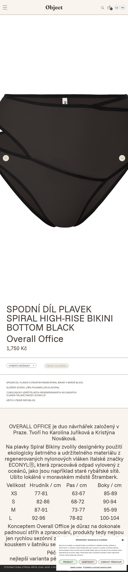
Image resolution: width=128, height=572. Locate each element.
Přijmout (68, 562)
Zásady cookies (76, 567)
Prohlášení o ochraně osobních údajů (97, 567)
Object (54, 7)
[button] (122, 540)
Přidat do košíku (56, 366)
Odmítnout (88, 562)
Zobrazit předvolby (111, 562)
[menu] (5, 7)
